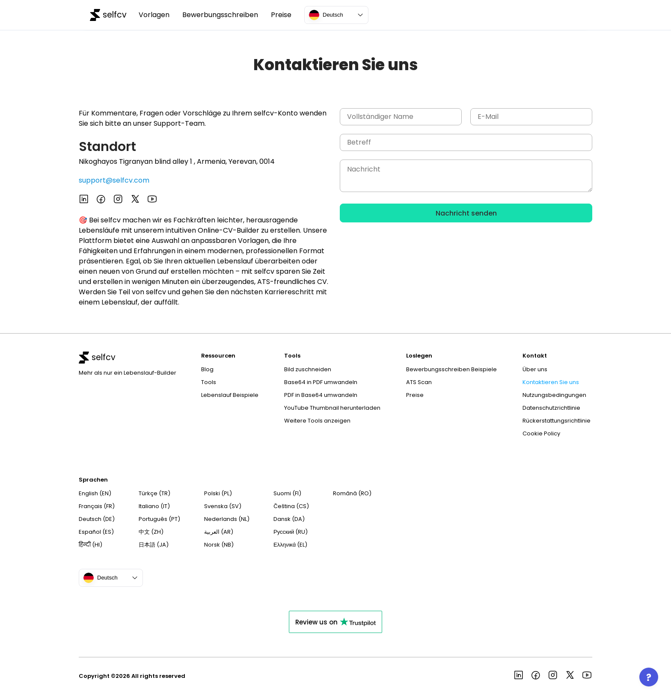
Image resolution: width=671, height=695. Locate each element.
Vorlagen (154, 15)
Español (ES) (96, 532)
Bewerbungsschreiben (220, 15)
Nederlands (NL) (226, 519)
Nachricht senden (466, 213)
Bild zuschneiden (307, 369)
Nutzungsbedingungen (554, 395)
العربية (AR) (218, 532)
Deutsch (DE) (97, 519)
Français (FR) (97, 506)
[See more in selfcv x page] (135, 200)
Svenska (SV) (222, 506)
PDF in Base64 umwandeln (320, 395)
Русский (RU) (290, 532)
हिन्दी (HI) (90, 544)
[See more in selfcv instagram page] (118, 200)
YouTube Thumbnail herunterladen (332, 408)
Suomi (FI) (287, 493)
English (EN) (95, 493)
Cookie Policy (541, 433)
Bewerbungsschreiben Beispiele (451, 369)
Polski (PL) (218, 493)
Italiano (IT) (154, 506)
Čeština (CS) (291, 506)
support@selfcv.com (114, 180)
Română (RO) (352, 493)
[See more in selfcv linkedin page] (84, 200)
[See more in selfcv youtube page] (152, 200)
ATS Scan (419, 382)
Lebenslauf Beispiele (229, 395)
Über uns (535, 369)
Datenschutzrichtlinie (551, 408)
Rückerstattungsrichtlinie (557, 420)
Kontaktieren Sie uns (551, 382)
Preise (281, 15)
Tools (208, 382)
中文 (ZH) (151, 532)
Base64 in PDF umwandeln (320, 382)
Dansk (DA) (289, 519)
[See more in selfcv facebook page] (101, 200)
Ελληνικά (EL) (290, 544)
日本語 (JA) (154, 544)
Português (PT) (159, 519)
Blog (207, 369)
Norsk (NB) (219, 544)
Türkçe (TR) (154, 493)
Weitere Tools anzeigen (317, 420)
